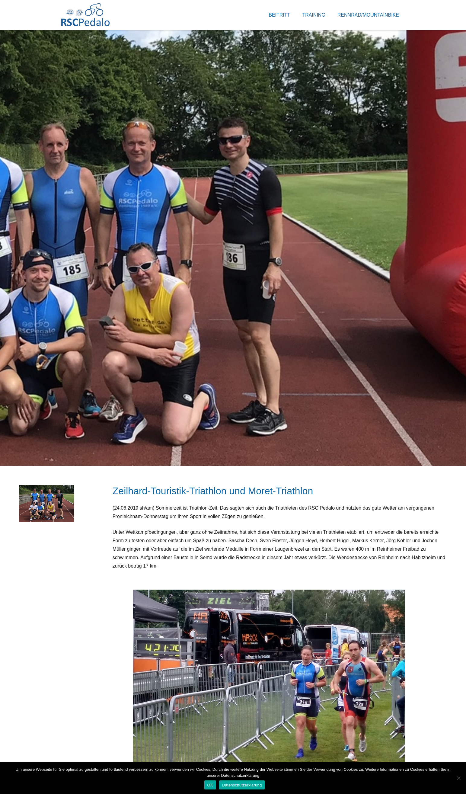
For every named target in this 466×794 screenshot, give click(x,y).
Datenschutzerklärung (242, 785)
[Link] (85, 15)
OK (210, 785)
